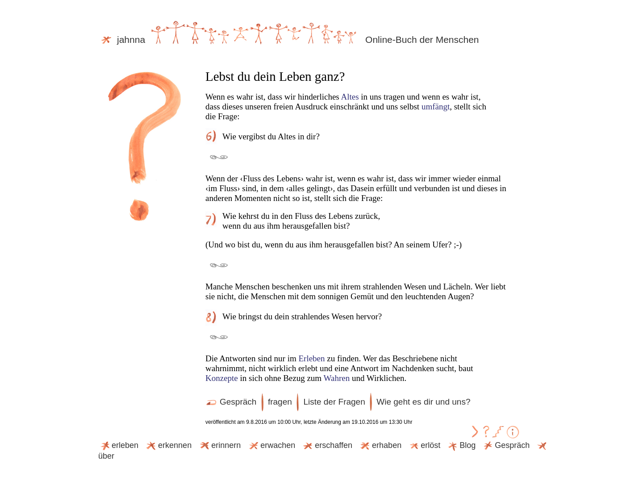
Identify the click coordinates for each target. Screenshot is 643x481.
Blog (461, 445)
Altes (350, 96)
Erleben (311, 358)
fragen (280, 401)
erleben (118, 445)
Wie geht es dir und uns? (423, 401)
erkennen (168, 445)
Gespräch (230, 401)
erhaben (380, 445)
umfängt (436, 106)
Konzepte (221, 378)
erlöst (423, 445)
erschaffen (326, 445)
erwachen (271, 445)
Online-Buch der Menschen (422, 39)
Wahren (337, 378)
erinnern (219, 445)
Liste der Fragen (334, 401)
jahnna (232, 39)
